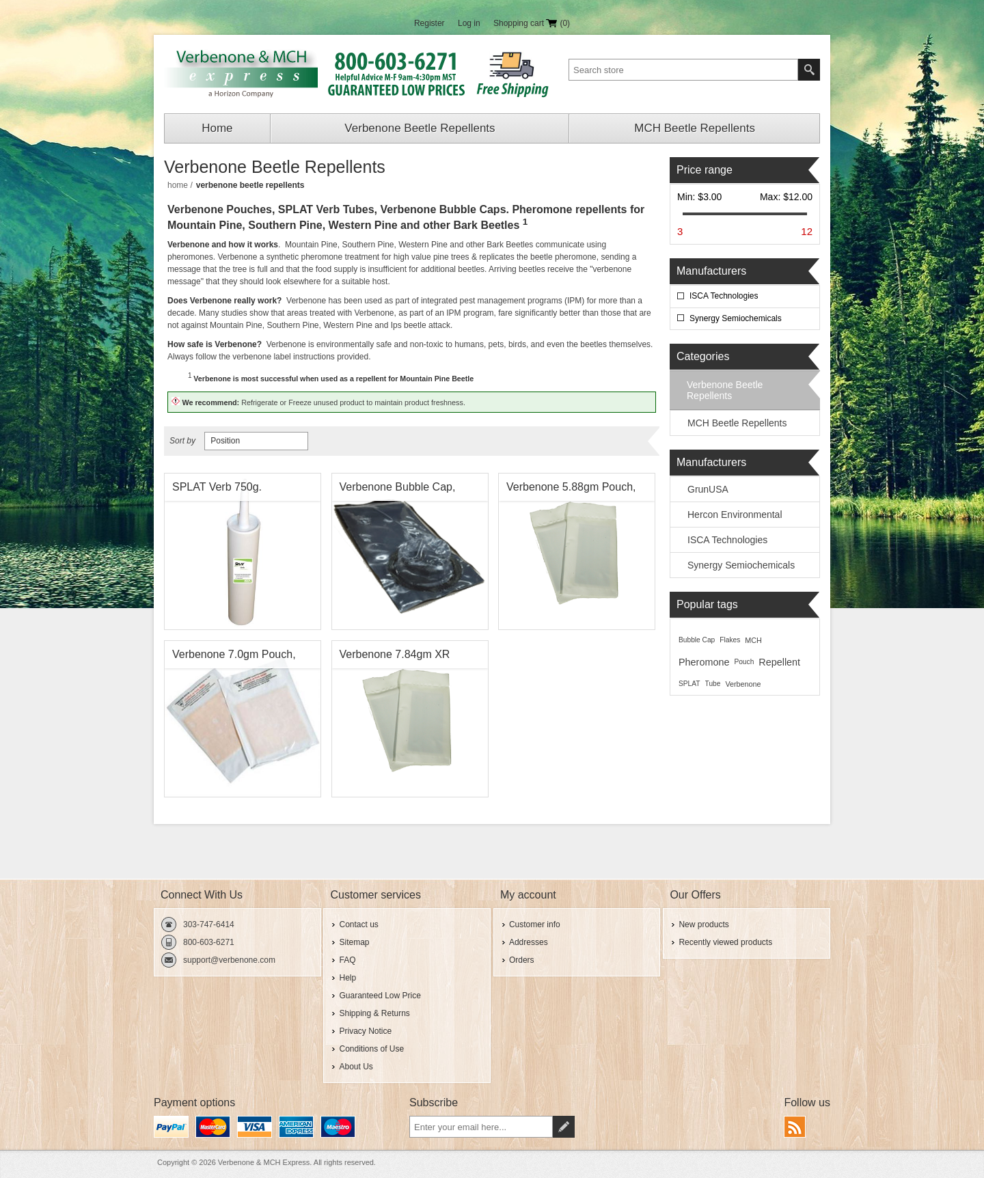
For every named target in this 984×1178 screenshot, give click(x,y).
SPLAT (689, 683)
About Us (355, 1066)
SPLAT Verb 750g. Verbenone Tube (217, 490)
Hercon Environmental (734, 514)
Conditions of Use (371, 1049)
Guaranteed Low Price (379, 995)
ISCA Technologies (723, 296)
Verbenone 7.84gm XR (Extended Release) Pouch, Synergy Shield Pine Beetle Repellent (407, 658)
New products (703, 924)
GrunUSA (707, 489)
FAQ (347, 960)
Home (217, 128)
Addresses (528, 942)
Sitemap (354, 942)
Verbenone (743, 684)
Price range (704, 170)
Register (429, 23)
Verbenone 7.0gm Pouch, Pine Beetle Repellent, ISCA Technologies (240, 658)
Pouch (744, 662)
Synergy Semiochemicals (735, 318)
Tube (713, 683)
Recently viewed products (725, 942)
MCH (753, 640)
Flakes (730, 640)
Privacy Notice (365, 1031)
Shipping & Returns (374, 1013)
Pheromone (704, 662)
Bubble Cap (697, 640)
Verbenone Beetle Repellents (419, 128)
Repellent (779, 662)
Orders (521, 960)
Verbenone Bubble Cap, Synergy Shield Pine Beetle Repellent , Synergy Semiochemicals (406, 490)
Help (347, 978)
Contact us (358, 924)
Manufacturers (711, 271)
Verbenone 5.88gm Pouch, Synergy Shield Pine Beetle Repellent (572, 490)
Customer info (534, 924)
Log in (469, 23)
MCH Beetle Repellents (694, 128)
